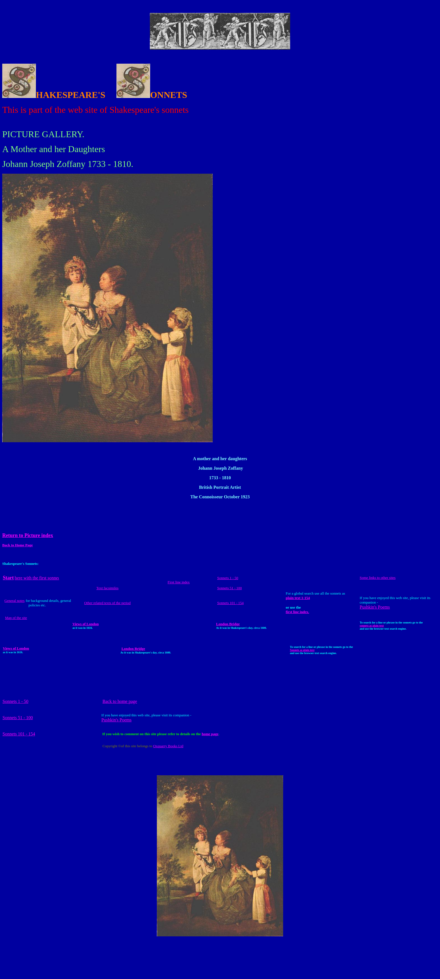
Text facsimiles (107, 588)
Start (8, 578)
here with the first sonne (37, 578)
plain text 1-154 (298, 598)
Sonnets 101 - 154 (230, 603)
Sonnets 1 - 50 (227, 578)
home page (210, 734)
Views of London (85, 624)
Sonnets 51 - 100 (229, 588)
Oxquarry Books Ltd (168, 746)
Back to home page (119, 701)
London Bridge (228, 624)
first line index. (297, 612)
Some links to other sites (378, 578)
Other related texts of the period (107, 603)
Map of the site (16, 618)
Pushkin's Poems (375, 607)
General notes (14, 601)
